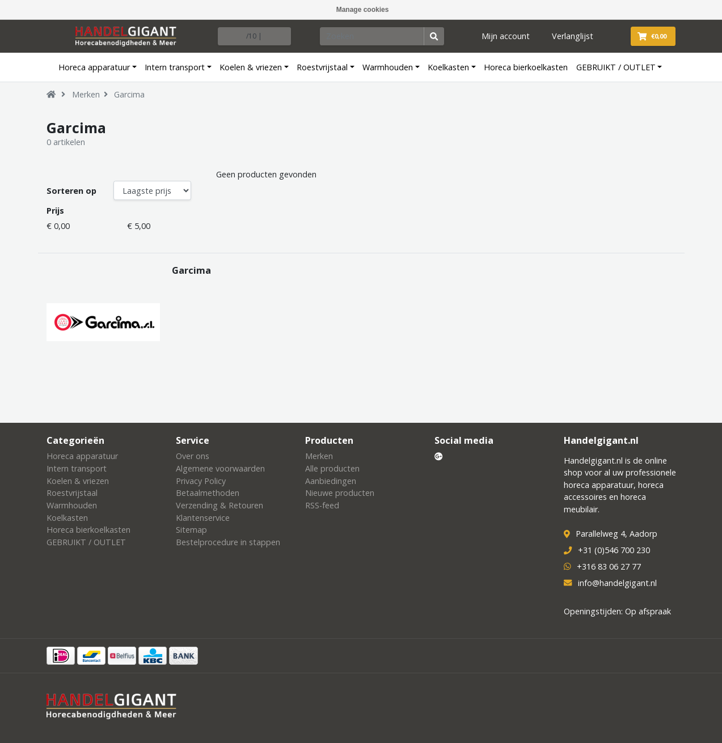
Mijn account (506, 36)
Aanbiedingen (330, 480)
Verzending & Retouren (219, 505)
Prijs (55, 210)
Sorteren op (71, 191)
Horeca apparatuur (94, 67)
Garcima (129, 94)
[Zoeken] (372, 36)
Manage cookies (362, 10)
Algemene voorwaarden (220, 468)
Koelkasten (448, 67)
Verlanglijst (572, 36)
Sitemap (191, 529)
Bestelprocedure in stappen (228, 542)
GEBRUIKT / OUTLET (616, 67)
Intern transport (175, 67)
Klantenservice (203, 517)
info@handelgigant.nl (617, 583)
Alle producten (332, 468)
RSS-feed (322, 505)
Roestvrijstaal (322, 67)
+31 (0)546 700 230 (614, 550)
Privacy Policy (201, 480)
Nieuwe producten (339, 492)
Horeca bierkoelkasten (526, 67)
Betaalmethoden (207, 492)
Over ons (192, 456)
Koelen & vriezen (250, 67)
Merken (86, 94)
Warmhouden (387, 67)
